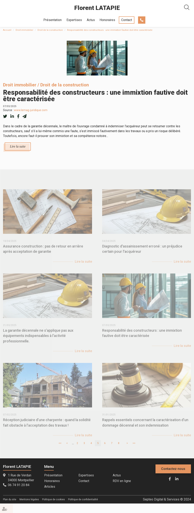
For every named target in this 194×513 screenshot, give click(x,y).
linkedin (177, 479)
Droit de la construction (50, 30)
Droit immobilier (24, 30)
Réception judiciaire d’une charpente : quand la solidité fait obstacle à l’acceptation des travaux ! (47, 425)
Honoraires (107, 20)
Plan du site (9, 499)
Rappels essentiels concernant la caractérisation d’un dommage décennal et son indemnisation (145, 425)
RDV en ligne (122, 481)
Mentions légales (29, 499)
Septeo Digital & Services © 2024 (167, 499)
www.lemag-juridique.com (30, 110)
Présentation (52, 20)
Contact (126, 20)
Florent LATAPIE (97, 7)
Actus (91, 20)
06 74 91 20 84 (141, 20)
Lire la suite (18, 146)
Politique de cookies (53, 499)
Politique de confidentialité (83, 499)
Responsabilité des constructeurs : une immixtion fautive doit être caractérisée (109, 30)
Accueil (7, 30)
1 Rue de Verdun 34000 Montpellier (21, 477)
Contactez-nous (173, 469)
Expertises (74, 20)
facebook (170, 479)
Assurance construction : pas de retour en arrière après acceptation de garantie (43, 251)
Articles (49, 487)
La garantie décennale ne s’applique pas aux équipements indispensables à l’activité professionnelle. (38, 338)
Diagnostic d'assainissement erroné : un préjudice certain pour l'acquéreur (142, 251)
